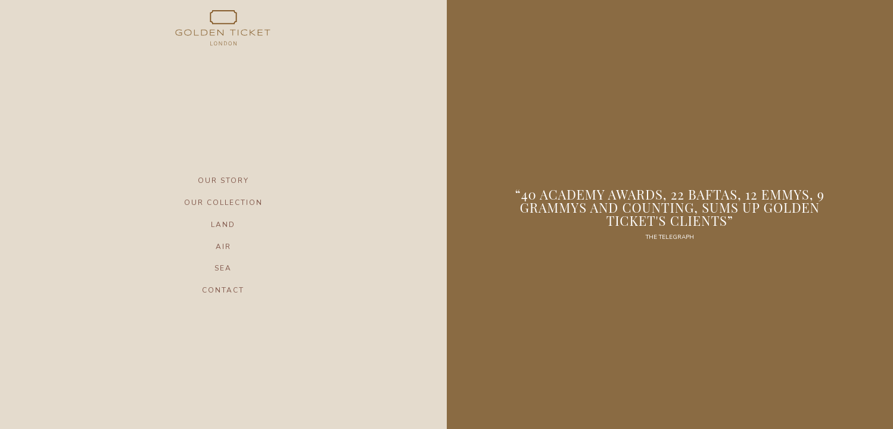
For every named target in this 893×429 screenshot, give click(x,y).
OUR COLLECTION (223, 202)
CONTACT (223, 290)
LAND (223, 224)
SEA (223, 268)
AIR (223, 246)
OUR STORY (223, 180)
